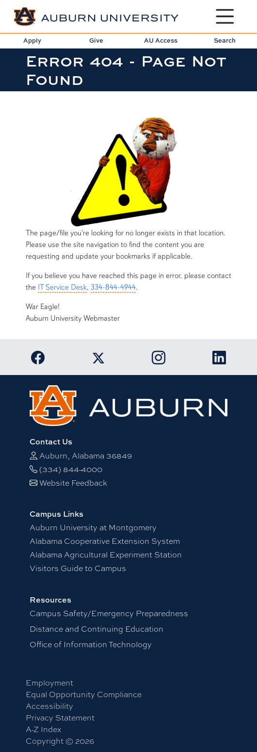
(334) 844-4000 (70, 468)
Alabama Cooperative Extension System (105, 540)
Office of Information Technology (91, 644)
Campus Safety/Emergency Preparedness (109, 613)
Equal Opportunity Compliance (84, 694)
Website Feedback (73, 482)
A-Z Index (43, 729)
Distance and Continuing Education (96, 628)
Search (225, 40)
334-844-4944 (113, 287)
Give (96, 40)
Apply (32, 40)
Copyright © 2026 (60, 740)
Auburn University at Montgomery (93, 527)
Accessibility (49, 705)
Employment (49, 682)
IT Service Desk (62, 287)
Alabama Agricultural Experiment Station (106, 554)
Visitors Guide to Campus (78, 567)
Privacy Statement (60, 717)
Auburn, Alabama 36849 (85, 455)
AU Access (160, 40)
